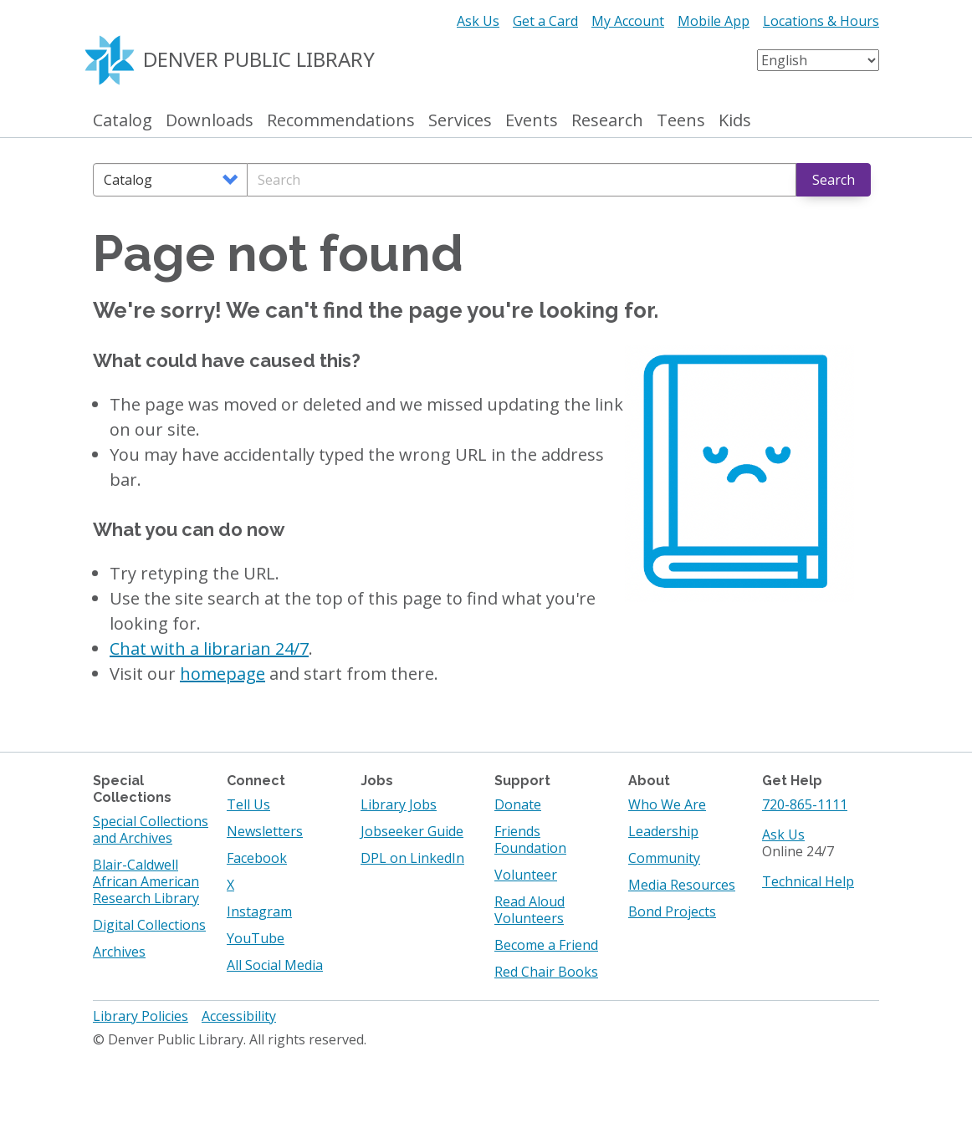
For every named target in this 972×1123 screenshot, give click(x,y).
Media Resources (681, 884)
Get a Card (545, 21)
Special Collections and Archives (150, 829)
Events (531, 120)
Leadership (663, 831)
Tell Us (248, 804)
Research (607, 120)
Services (460, 120)
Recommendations (341, 120)
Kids (735, 120)
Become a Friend (546, 945)
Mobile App (713, 21)
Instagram (259, 911)
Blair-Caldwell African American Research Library (146, 881)
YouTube (255, 938)
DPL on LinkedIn (412, 858)
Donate (517, 804)
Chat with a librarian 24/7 (209, 648)
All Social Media (275, 965)
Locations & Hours (821, 21)
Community (664, 858)
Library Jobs (399, 804)
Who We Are (667, 804)
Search (833, 180)
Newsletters (265, 831)
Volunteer (525, 874)
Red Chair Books (546, 971)
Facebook (257, 858)
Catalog (122, 120)
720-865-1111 (804, 804)
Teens (681, 120)
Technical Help (808, 881)
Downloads (209, 120)
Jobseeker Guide (412, 831)
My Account (627, 21)
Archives (119, 951)
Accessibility (239, 1016)
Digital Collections (149, 925)
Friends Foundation (530, 839)
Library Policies (140, 1016)
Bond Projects (672, 911)
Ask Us (478, 21)
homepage (222, 673)
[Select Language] (818, 60)
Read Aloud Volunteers (529, 909)
